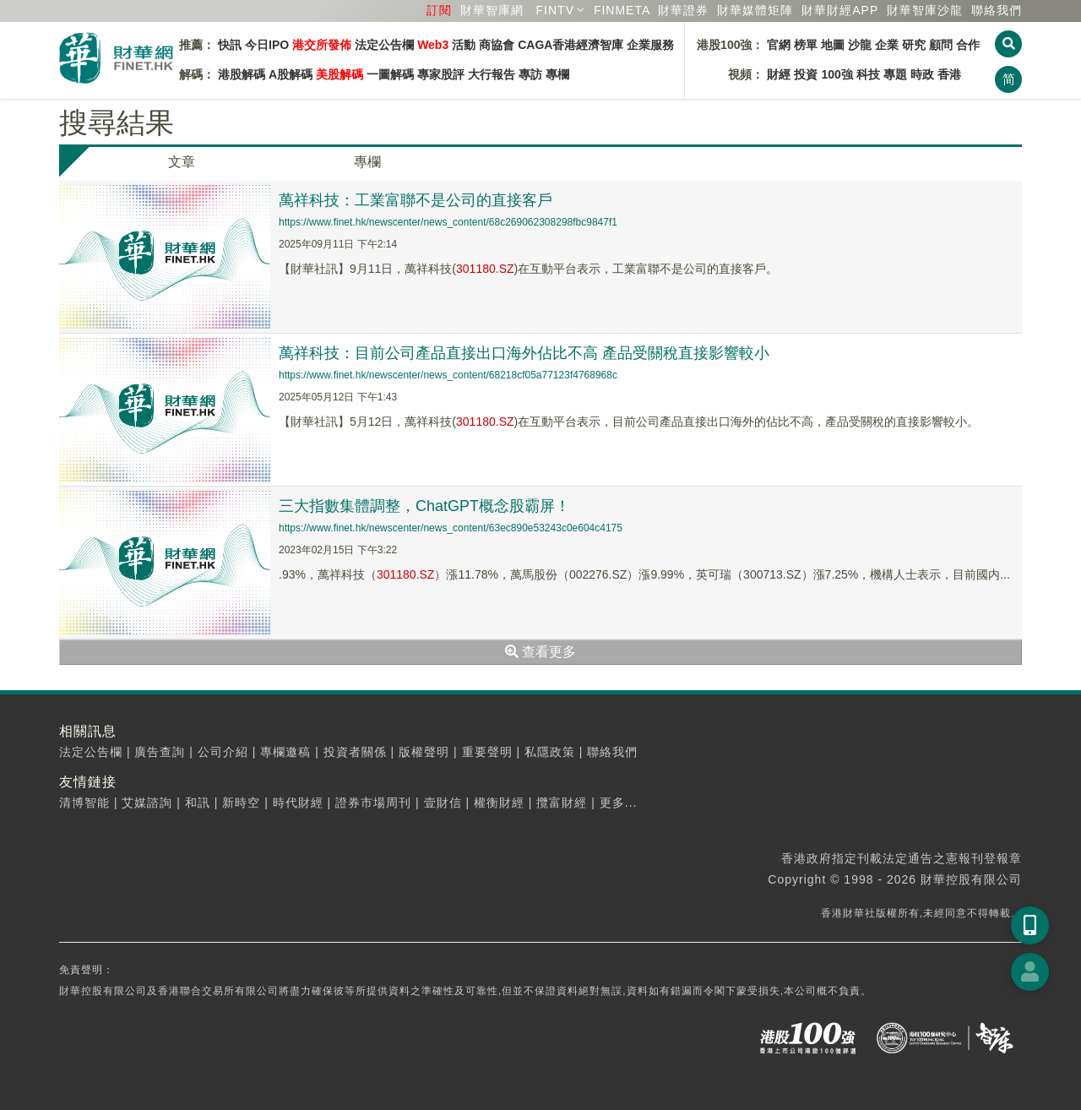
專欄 (557, 74)
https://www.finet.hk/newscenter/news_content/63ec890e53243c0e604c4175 (450, 528)
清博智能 (84, 802)
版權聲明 (424, 752)
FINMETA (622, 10)
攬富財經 (561, 802)
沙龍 (860, 45)
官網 (778, 45)
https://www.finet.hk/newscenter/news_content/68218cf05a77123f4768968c (448, 375)
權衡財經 (499, 802)
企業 (887, 45)
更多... (619, 802)
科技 (868, 74)
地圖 (833, 45)
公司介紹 (223, 752)
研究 (914, 45)
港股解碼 (241, 74)
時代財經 (298, 802)
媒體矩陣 (755, 10)
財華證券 (683, 10)
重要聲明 (487, 752)
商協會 (496, 45)
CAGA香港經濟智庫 (570, 45)
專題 (895, 74)
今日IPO (267, 45)
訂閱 (439, 10)
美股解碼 (339, 74)
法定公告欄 (384, 45)
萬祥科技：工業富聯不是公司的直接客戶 (415, 200)
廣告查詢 (159, 752)
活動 (463, 45)
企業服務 (650, 45)
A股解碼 (290, 74)
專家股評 (440, 74)
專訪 (530, 74)
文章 (181, 162)
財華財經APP (839, 10)
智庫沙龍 (925, 10)
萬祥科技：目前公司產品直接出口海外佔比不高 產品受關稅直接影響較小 (524, 353)
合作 (968, 45)
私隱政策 (549, 752)
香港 (949, 74)
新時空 (241, 802)
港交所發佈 (321, 45)
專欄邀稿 (285, 752)
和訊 (197, 802)
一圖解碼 (390, 74)
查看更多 (540, 652)
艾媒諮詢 (147, 802)
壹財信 (443, 802)
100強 (836, 74)
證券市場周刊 (373, 802)
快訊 (230, 45)
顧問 (941, 45)
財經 (778, 74)
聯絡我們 (996, 10)
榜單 (806, 45)
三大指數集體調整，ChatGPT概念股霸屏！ (424, 506)
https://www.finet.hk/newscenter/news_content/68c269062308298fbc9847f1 (448, 222)
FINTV (555, 10)
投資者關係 (355, 752)
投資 (806, 74)
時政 (922, 74)
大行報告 (491, 74)
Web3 (432, 45)
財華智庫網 (492, 10)
